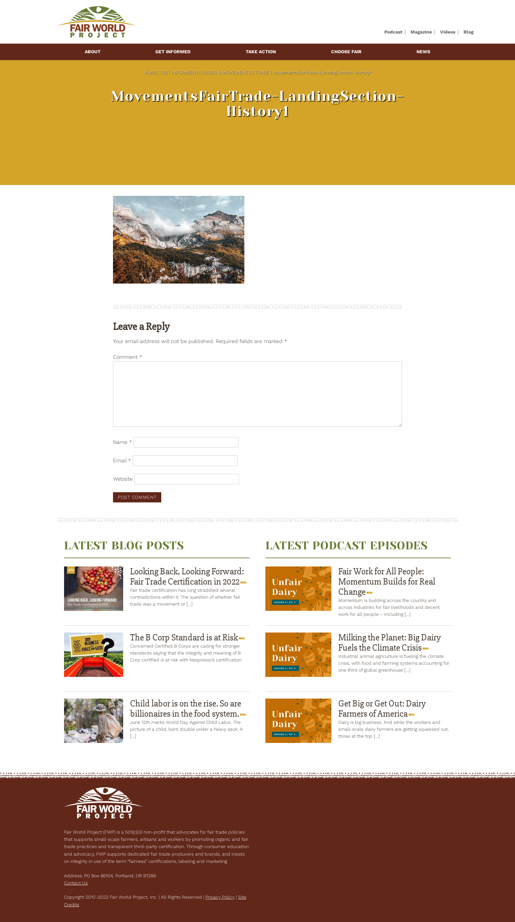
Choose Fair (346, 51)
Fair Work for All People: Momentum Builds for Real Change (386, 581)
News (423, 51)
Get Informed (172, 51)
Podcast (393, 32)
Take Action (261, 51)
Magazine (421, 32)
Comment (127, 357)
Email (122, 460)
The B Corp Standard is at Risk (184, 637)
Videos (447, 32)
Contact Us (76, 883)
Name (122, 442)
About (93, 51)
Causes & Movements (225, 72)
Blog (468, 32)
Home (151, 72)
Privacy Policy (220, 897)
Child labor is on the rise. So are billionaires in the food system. (185, 708)
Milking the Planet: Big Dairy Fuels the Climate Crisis (389, 642)
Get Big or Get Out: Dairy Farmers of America (382, 708)
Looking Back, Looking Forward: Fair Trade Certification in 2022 (187, 576)
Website (123, 479)
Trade (262, 72)
